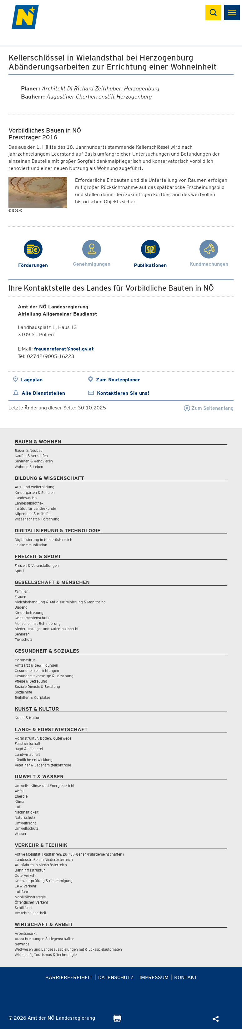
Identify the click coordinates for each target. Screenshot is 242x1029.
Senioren (22, 634)
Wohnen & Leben (29, 466)
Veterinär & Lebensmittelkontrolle (43, 765)
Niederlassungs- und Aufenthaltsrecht (46, 628)
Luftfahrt (22, 891)
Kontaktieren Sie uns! (123, 393)
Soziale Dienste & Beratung (37, 686)
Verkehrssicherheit (30, 913)
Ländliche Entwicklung (34, 759)
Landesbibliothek (29, 503)
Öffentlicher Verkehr (31, 902)
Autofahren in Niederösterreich (41, 864)
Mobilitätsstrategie (30, 897)
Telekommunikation (31, 545)
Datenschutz (116, 977)
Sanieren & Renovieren (34, 461)
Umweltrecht (25, 823)
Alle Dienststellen (43, 393)
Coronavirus (25, 660)
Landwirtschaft (27, 754)
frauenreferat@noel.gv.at (64, 349)
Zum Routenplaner (118, 380)
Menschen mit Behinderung (38, 623)
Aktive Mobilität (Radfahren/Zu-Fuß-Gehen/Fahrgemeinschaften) (69, 854)
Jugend (21, 607)
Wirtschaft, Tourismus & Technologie (46, 954)
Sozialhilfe (23, 692)
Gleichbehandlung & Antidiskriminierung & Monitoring (60, 602)
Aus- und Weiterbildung (34, 487)
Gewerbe (22, 944)
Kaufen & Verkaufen (31, 455)
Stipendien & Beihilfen (33, 513)
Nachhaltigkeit (26, 812)
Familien (21, 591)
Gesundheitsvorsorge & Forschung (44, 676)
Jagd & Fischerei (29, 748)
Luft (18, 806)
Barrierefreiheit (69, 977)
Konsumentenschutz (32, 618)
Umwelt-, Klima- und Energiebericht (44, 785)
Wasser (21, 833)
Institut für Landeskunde (35, 508)
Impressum (154, 977)
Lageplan (32, 380)
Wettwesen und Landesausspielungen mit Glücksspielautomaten (68, 949)
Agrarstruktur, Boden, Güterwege (43, 738)
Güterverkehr (26, 875)
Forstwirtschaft (27, 743)
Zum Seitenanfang (209, 408)
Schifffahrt (24, 907)
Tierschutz (24, 639)
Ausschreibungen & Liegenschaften (44, 938)
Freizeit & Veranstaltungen (37, 565)
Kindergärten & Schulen (35, 492)
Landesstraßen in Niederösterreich (44, 859)
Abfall (19, 791)
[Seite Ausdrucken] (117, 1020)
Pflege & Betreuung (31, 681)
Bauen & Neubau (29, 450)
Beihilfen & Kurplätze (32, 697)
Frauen (20, 596)
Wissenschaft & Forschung (37, 519)
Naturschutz (25, 817)
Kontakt (185, 977)
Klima (19, 801)
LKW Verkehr (26, 886)
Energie (21, 796)
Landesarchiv (26, 497)
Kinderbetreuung (29, 612)
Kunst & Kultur (27, 717)
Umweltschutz (26, 828)
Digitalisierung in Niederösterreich (43, 539)
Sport (19, 570)
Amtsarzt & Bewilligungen (36, 665)
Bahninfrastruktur (30, 870)
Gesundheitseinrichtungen (37, 670)
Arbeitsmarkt (26, 933)
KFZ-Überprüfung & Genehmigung (44, 880)
